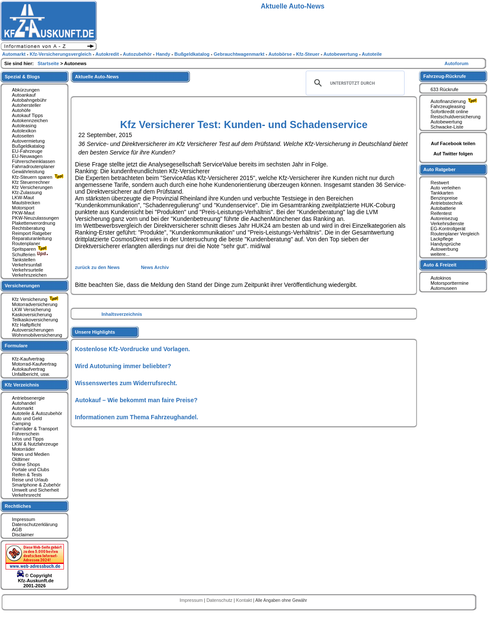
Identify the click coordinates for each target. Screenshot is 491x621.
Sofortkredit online (449, 111)
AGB (17, 529)
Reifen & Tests (27, 474)
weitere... (440, 254)
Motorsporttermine (449, 283)
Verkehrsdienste (447, 223)
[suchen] (354, 83)
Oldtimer (21, 459)
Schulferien (30, 254)
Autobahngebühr (29, 100)
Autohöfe (21, 110)
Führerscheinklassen (33, 161)
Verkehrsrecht (26, 495)
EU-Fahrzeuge (27, 151)
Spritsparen (30, 249)
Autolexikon (24, 130)
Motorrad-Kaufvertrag (34, 363)
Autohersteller (26, 105)
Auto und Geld (27, 418)
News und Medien (30, 454)
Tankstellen (23, 259)
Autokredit (107, 54)
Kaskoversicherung (32, 314)
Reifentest (441, 213)
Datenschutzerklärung (34, 524)
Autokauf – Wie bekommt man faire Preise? (136, 400)
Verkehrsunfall (27, 264)
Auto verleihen (445, 187)
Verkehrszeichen (29, 275)
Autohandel (24, 403)
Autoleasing (24, 125)
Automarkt (22, 408)
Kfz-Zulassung (27, 192)
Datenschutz (220, 600)
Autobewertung (446, 121)
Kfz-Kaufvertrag (28, 358)
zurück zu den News (98, 267)
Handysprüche (446, 243)
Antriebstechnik (446, 203)
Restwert (440, 182)
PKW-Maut (23, 212)
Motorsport (23, 207)
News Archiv (155, 267)
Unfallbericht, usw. (31, 374)
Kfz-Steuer (308, 54)
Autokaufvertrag (28, 369)
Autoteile (372, 54)
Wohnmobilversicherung (37, 335)
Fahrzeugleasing (448, 106)
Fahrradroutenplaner (33, 166)
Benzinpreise (444, 197)
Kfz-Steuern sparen (39, 177)
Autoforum (456, 63)
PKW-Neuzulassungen (35, 217)
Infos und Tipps (28, 438)
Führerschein (25, 433)
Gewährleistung (28, 171)
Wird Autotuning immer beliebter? (123, 366)
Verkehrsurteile (27, 269)
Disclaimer (23, 534)
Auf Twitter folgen (453, 153)
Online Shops (26, 464)
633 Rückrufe (444, 89)
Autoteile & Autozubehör (37, 413)
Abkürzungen (26, 89)
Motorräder (23, 449)
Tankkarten (442, 192)
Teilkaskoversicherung (35, 319)
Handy (164, 54)
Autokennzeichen (30, 120)
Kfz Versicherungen (32, 187)
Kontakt (244, 600)
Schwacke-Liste (447, 126)
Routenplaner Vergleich (455, 233)
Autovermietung (28, 140)
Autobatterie (443, 208)
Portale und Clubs (30, 469)
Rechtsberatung (28, 228)
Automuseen (444, 288)
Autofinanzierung (455, 101)
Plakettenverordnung (33, 223)
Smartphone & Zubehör (36, 484)
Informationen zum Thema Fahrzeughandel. (136, 417)
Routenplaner (26, 243)
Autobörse (280, 54)
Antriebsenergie (28, 398)
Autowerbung (444, 249)
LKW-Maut (23, 197)
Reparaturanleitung (32, 238)
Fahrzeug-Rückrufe (444, 76)
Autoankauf (24, 94)
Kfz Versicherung (36, 299)
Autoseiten (23, 135)
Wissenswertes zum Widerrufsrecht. (126, 383)
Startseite (48, 63)
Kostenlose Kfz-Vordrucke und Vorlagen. (132, 349)
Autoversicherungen (33, 329)
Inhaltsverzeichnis (121, 314)
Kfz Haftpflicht (26, 324)
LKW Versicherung (31, 309)
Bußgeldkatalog (28, 146)
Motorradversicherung (34, 304)
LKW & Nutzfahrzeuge (35, 443)
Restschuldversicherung (455, 116)
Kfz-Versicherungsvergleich (61, 54)
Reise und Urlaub (30, 479)
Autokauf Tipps (27, 115)
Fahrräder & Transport (35, 428)
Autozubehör (138, 54)
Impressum (23, 519)
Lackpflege (442, 238)
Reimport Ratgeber (32, 233)
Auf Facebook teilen (453, 143)
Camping (21, 423)
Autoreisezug (444, 218)
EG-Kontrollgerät (448, 228)
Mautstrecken (26, 202)
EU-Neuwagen (27, 156)
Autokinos (441, 277)
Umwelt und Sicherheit (35, 489)
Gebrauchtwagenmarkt (240, 54)
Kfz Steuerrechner (31, 182)
